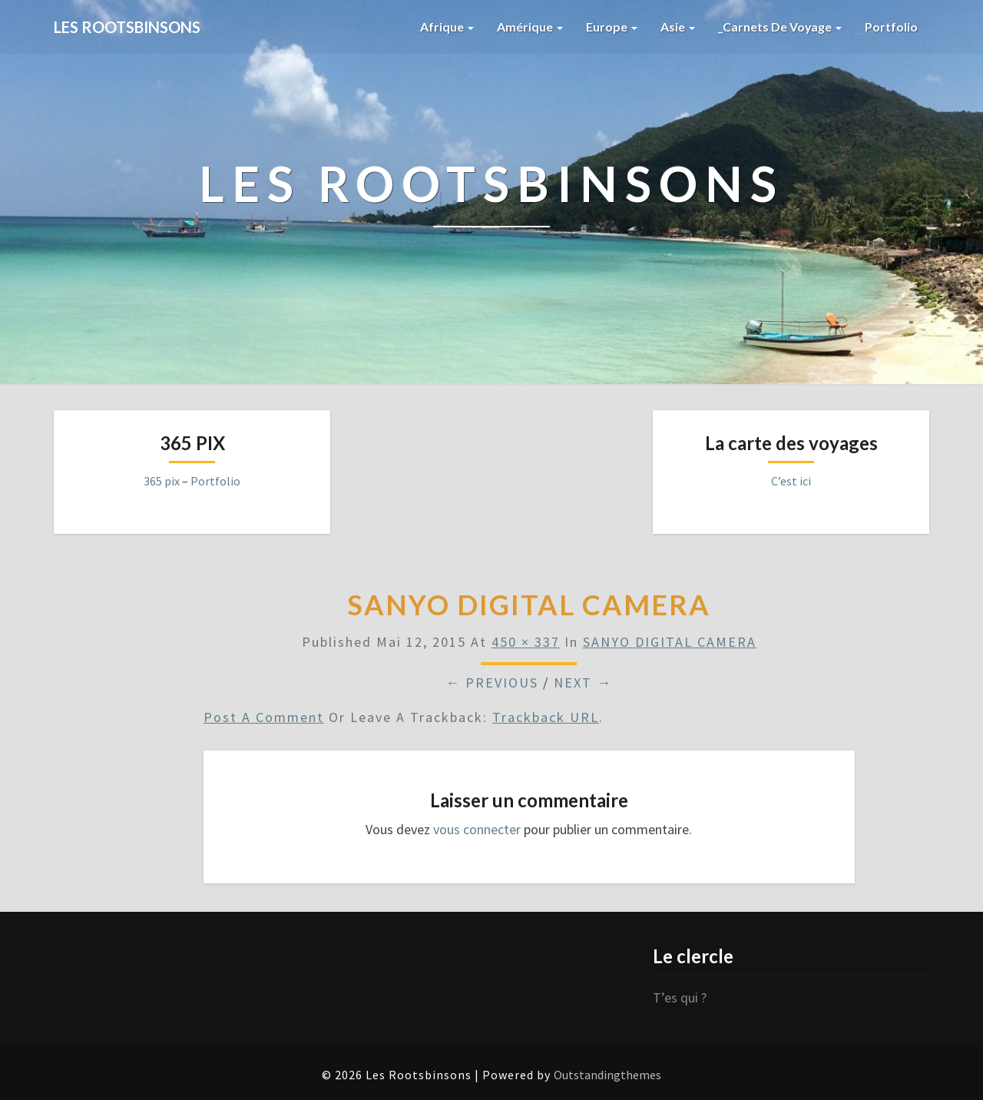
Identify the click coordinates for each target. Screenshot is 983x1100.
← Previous (491, 682)
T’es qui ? (680, 997)
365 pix (162, 481)
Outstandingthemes (607, 1074)
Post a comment (264, 717)
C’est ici (791, 481)
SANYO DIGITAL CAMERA (669, 642)
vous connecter (477, 829)
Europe (611, 26)
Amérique (529, 26)
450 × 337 (526, 642)
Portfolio (891, 26)
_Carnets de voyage (779, 26)
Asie (677, 26)
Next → (583, 682)
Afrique (446, 26)
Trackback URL (545, 717)
